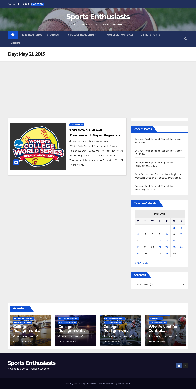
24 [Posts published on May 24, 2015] (181, 246)
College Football (120, 34)
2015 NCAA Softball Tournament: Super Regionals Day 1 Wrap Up (94, 135)
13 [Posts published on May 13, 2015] (152, 240)
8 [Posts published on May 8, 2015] (167, 234)
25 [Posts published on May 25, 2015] (138, 253)
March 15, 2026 (70, 336)
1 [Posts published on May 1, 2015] (166, 227)
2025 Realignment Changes (40, 34)
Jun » (146, 262)
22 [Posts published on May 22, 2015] (166, 246)
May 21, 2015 (80, 141)
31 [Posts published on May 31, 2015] (181, 253)
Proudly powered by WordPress (81, 383)
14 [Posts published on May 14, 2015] (159, 240)
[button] (185, 38)
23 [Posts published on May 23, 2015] (174, 246)
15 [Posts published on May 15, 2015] (167, 240)
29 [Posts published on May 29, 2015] (166, 253)
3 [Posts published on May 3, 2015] (181, 227)
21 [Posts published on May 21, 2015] (159, 246)
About (16, 43)
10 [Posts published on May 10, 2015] (181, 234)
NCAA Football (156, 318)
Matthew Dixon (99, 141)
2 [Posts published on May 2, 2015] (174, 227)
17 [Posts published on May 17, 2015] (181, 240)
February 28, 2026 (117, 336)
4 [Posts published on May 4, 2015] (138, 234)
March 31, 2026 (25, 336)
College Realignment (83, 34)
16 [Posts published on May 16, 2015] (174, 240)
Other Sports (150, 34)
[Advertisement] (98, 85)
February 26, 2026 (162, 336)
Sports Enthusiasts (98, 16)
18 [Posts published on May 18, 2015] (138, 246)
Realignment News (22, 322)
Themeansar (124, 383)
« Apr (138, 262)
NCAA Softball (76, 125)
